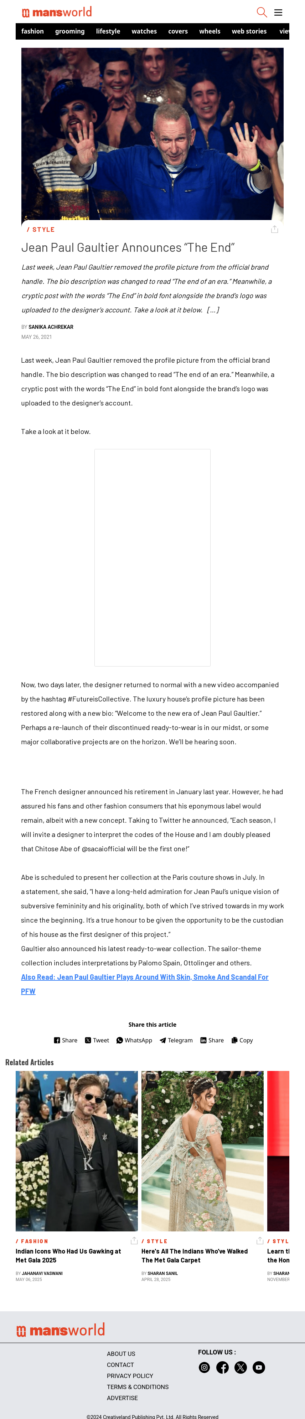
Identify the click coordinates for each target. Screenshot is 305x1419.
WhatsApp (134, 1040)
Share (65, 1040)
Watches (144, 31)
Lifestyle (108, 31)
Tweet (96, 1040)
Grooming (70, 31)
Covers (178, 31)
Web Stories (249, 31)
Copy (242, 1040)
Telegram (176, 1040)
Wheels (210, 31)
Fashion (32, 31)
